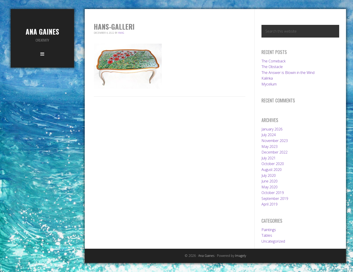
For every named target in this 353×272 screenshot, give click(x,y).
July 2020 (268, 175)
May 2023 (269, 146)
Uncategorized (273, 241)
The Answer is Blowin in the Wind (287, 72)
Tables (266, 235)
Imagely (240, 255)
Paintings (268, 229)
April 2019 (269, 204)
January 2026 (272, 129)
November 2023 (274, 140)
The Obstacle (272, 66)
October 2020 (272, 163)
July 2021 (268, 158)
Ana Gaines (42, 31)
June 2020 (269, 181)
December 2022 (274, 152)
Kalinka (267, 78)
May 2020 (269, 186)
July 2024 (268, 134)
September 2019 (274, 198)
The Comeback (273, 61)
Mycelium (269, 84)
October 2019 (272, 192)
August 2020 (271, 169)
